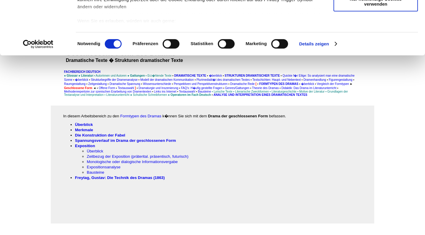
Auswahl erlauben (376, 31)
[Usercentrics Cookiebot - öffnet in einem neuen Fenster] (38, 94)
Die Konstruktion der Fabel (100, 135)
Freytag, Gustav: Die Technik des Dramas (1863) (120, 177)
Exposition (85, 146)
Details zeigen (314, 94)
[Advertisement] (30, 122)
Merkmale (84, 130)
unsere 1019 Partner (117, 21)
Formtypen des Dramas (140, 116)
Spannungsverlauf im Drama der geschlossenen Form (125, 140)
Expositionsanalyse (103, 167)
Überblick (84, 124)
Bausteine (95, 172)
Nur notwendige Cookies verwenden (376, 52)
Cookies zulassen (375, 14)
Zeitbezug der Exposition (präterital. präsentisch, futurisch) (137, 156)
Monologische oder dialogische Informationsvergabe (132, 162)
